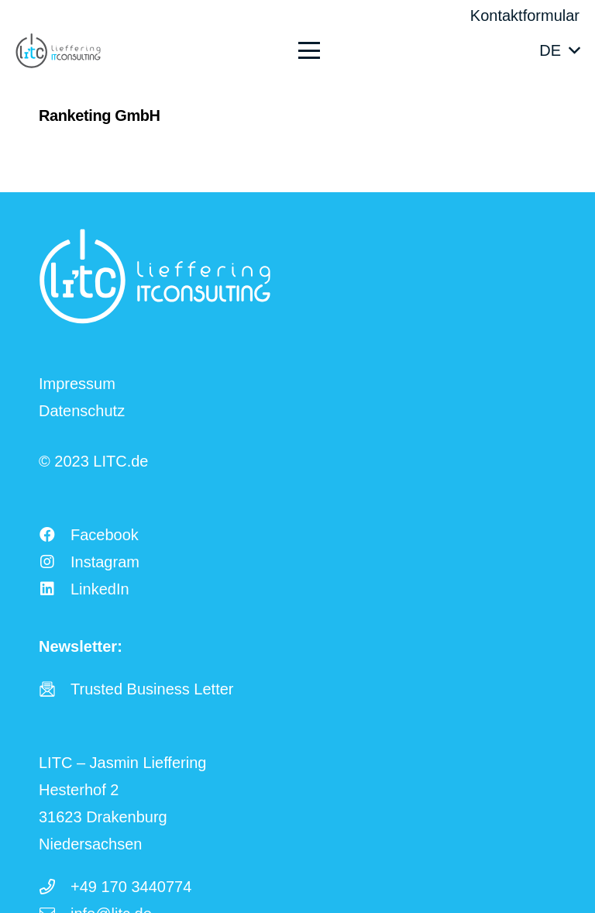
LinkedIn (100, 589)
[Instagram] (55, 562)
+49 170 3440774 (131, 886)
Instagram (105, 561)
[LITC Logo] (58, 50)
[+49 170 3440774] (55, 886)
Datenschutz (82, 410)
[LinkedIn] (55, 589)
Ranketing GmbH (99, 115)
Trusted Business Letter (152, 689)
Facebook (105, 534)
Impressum (77, 383)
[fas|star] (55, 689)
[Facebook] (55, 535)
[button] (402, 50)
